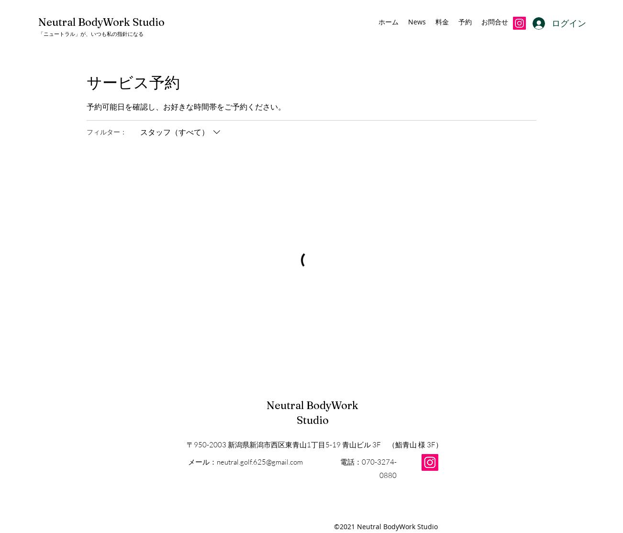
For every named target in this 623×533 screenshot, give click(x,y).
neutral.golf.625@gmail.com (260, 461)
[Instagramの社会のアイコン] (519, 23)
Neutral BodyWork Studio (101, 22)
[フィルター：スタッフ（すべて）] (181, 132)
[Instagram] (430, 462)
